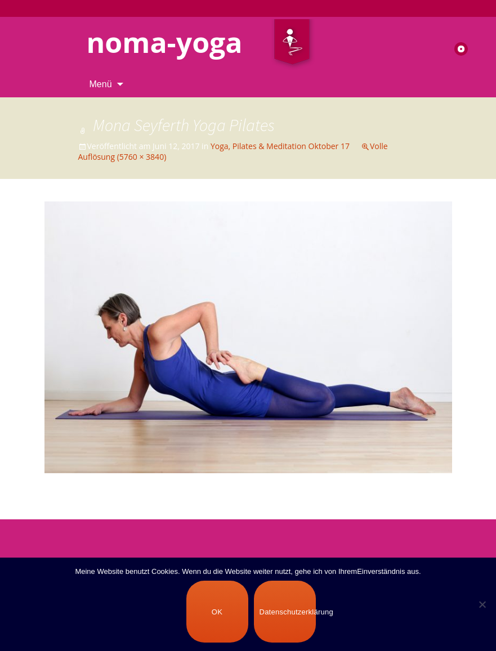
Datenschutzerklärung (288, 612)
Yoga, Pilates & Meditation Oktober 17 (280, 146)
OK (217, 612)
